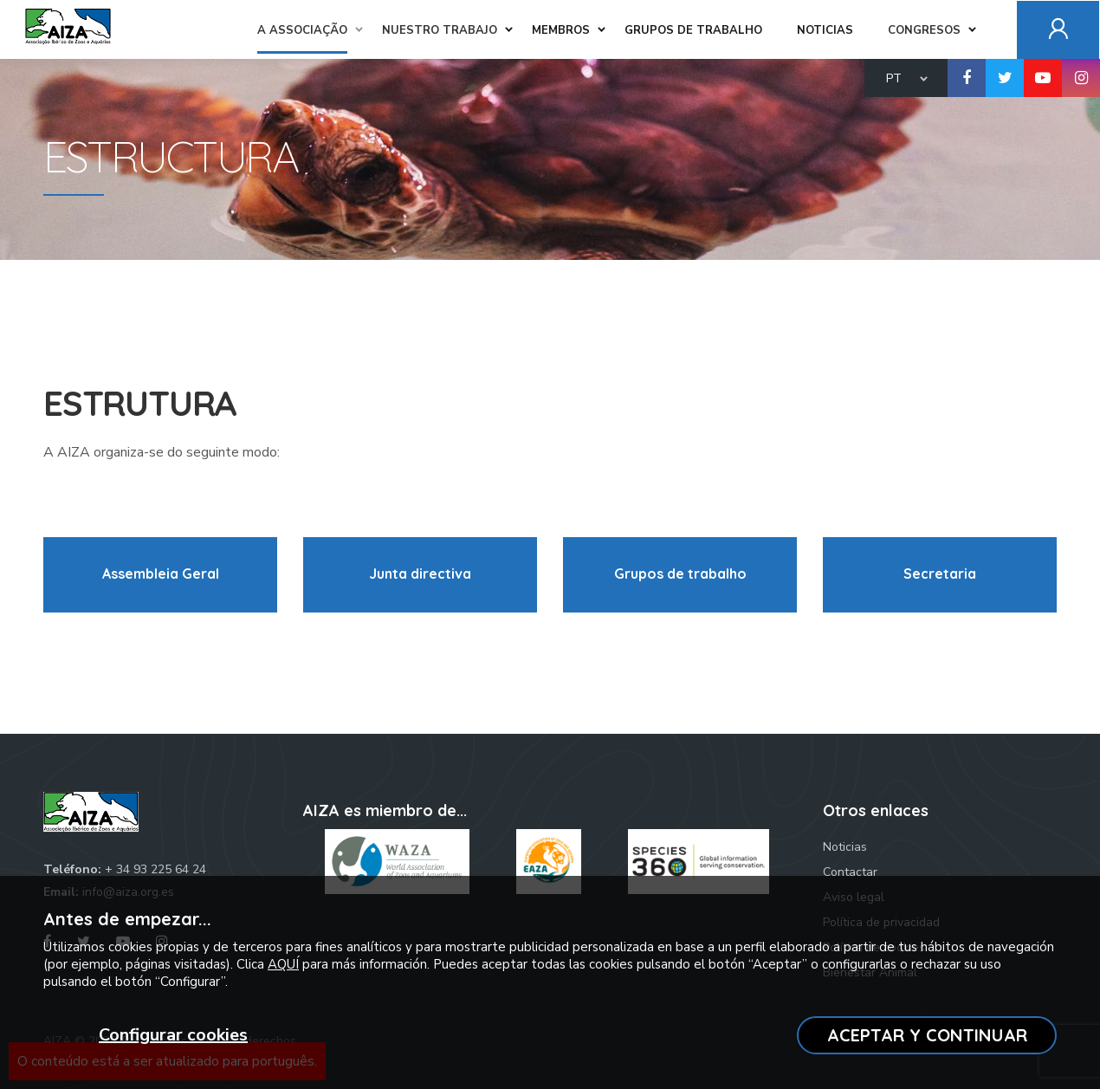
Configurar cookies (173, 1035)
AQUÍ (283, 964)
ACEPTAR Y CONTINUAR (927, 1035)
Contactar (850, 872)
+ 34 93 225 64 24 (155, 869)
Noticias (845, 847)
